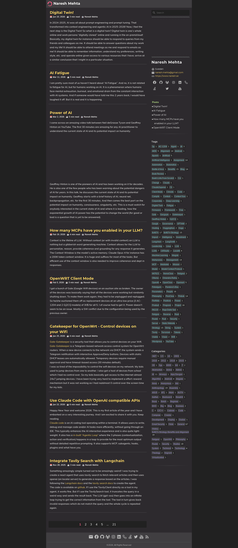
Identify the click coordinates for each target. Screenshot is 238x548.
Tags (154, 142)
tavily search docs (103, 483)
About (165, 4)
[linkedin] (180, 82)
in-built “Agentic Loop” (85, 435)
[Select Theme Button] (156, 3)
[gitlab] (167, 82)
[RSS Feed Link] (147, 538)
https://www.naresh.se (166, 76)
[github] (161, 82)
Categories (158, 351)
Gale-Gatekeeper (60, 341)
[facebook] (154, 82)
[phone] (186, 82)
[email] (91, 538)
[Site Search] (172, 12)
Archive (176, 4)
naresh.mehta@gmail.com (169, 73)
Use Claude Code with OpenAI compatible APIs (95, 400)
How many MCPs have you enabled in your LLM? (96, 230)
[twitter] (170, 88)
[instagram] (173, 82)
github (81, 487)
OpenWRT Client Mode (72, 278)
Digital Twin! (62, 13)
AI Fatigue (59, 73)
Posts (187, 4)
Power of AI (61, 113)
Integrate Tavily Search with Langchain (87, 461)
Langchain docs (74, 483)
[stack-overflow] (157, 88)
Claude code (57, 422)
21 (114, 524)
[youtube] (183, 88)
